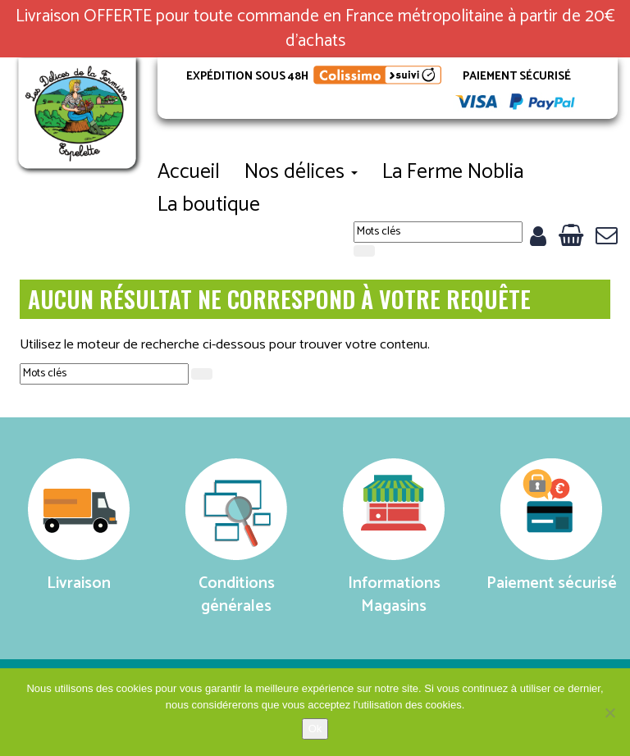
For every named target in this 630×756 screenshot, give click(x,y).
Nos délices (301, 172)
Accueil (189, 172)
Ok (315, 728)
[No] (609, 712)
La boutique (209, 205)
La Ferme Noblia (452, 172)
